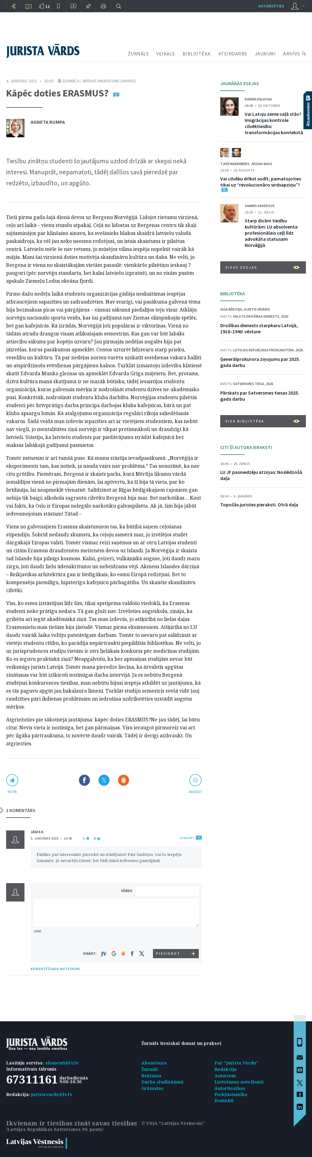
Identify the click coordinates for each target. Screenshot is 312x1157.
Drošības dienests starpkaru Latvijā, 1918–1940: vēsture (259, 328)
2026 (299, 350)
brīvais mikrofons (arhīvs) (109, 81)
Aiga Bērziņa (231, 309)
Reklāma (151, 1076)
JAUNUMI (265, 54)
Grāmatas (152, 1088)
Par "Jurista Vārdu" (236, 1063)
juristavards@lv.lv (51, 1094)
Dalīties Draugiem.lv (123, 780)
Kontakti (224, 1100)
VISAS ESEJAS (262, 267)
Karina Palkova (258, 99)
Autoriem (225, 1076)
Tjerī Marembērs (235, 163)
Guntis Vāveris (257, 309)
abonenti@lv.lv (62, 1063)
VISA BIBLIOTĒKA (262, 421)
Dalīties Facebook (84, 780)
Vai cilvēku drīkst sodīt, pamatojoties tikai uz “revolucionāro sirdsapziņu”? (260, 182)
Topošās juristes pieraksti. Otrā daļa (259, 504)
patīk (12, 791)
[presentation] (168, 937)
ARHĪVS (291, 54)
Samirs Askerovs (260, 205)
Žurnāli (149, 1069)
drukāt (195, 791)
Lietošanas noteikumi (239, 1082)
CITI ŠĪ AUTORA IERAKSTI (246, 447)
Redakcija (225, 1069)
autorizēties (271, 6)
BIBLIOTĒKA (197, 54)
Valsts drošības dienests (256, 316)
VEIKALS (165, 54)
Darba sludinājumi (162, 1082)
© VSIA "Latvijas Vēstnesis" (173, 1123)
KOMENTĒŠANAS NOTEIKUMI (55, 968)
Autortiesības (230, 1088)
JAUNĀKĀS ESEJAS (239, 83)
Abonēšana (154, 1063)
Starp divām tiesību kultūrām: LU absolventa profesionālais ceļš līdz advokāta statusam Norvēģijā (271, 232)
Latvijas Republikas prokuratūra (263, 350)
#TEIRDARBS (232, 54)
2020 (284, 316)
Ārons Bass (261, 163)
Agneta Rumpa (48, 122)
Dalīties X (104, 780)
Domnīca (71, 81)
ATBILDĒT (187, 838)
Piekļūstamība (231, 1094)
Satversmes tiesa (248, 383)
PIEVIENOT (168, 953)
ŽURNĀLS (138, 54)
